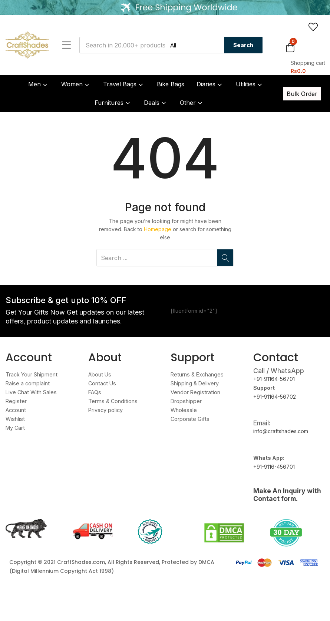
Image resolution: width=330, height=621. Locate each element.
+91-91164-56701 (274, 379)
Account (16, 410)
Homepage (157, 229)
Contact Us (101, 383)
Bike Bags (170, 84)
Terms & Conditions (112, 401)
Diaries (210, 84)
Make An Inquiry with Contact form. (287, 494)
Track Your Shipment (31, 374)
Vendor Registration (195, 392)
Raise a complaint (27, 383)
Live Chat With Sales (30, 392)
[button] (305, 57)
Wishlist (15, 419)
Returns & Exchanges (196, 374)
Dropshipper (186, 401)
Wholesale (184, 410)
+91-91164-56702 (274, 396)
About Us (99, 374)
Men (38, 84)
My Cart (15, 428)
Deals (156, 102)
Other (192, 102)
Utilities (250, 84)
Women (76, 84)
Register (16, 401)
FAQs (94, 392)
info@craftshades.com (280, 431)
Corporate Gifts (189, 419)
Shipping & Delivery (195, 383)
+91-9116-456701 (274, 467)
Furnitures (113, 102)
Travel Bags (124, 84)
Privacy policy (105, 410)
